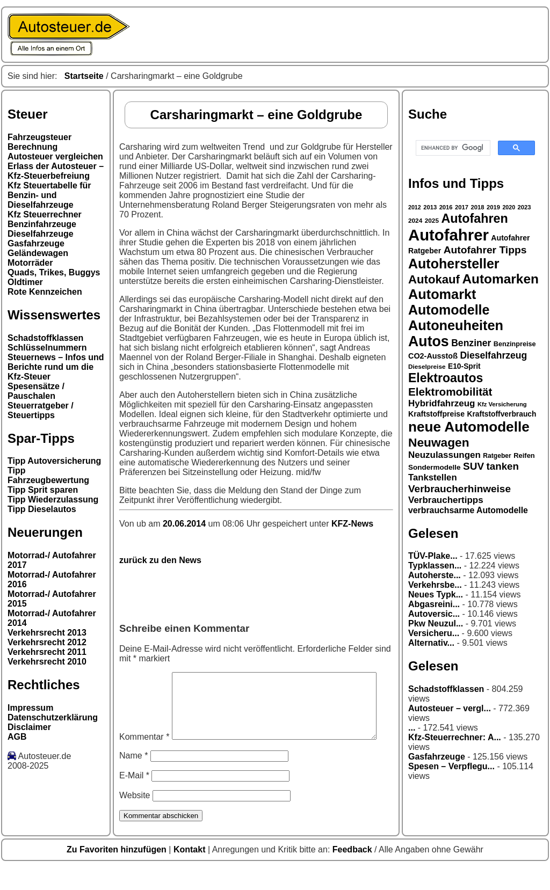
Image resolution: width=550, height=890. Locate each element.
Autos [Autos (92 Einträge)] (428, 341)
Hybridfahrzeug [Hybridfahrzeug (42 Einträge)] (441, 403)
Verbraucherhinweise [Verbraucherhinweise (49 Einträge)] (459, 488)
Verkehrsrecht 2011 (47, 651)
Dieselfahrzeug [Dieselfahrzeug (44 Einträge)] (493, 355)
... (411, 727)
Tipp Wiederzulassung (53, 499)
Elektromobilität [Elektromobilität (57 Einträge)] (450, 391)
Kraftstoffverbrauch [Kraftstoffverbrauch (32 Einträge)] (502, 414)
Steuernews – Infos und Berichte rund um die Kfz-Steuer (56, 367)
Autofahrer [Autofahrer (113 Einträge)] (448, 235)
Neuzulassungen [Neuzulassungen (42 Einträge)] (444, 455)
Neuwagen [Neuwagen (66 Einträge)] (438, 442)
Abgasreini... (434, 604)
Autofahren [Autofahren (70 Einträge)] (474, 218)
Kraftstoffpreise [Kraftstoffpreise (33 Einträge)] (436, 414)
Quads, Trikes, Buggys (54, 272)
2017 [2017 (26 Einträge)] (461, 207)
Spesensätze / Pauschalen (36, 391)
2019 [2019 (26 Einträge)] (493, 207)
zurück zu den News (160, 560)
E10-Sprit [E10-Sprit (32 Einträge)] (464, 366)
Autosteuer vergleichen (55, 156)
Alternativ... (431, 642)
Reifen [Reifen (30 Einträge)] (524, 455)
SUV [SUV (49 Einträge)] (473, 466)
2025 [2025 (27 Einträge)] (432, 220)
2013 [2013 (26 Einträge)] (430, 207)
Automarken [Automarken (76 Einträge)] (500, 279)
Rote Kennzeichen (45, 291)
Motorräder (30, 262)
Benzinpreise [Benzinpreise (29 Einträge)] (515, 344)
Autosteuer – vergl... (449, 708)
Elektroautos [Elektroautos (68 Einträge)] (445, 378)
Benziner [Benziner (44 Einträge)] (471, 343)
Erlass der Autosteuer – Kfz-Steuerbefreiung (56, 171)
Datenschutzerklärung (53, 717)
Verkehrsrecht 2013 (47, 632)
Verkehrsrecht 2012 (47, 642)
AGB (17, 736)
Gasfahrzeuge (36, 243)
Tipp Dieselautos (42, 509)
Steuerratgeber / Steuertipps (41, 410)
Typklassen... (434, 565)
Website (134, 817)
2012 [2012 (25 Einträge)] (414, 207)
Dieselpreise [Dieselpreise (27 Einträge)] (427, 366)
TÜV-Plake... (433, 555)
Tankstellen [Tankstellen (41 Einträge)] (432, 477)
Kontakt (190, 872)
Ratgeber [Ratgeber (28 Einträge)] (497, 455)
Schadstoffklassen (45, 337)
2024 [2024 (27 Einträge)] (415, 220)
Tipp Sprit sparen (43, 489)
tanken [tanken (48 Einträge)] (503, 466)
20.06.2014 (185, 523)
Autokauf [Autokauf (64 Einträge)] (434, 279)
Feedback (353, 872)
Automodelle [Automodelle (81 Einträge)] (449, 309)
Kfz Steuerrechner (45, 214)
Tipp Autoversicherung (54, 460)
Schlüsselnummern (47, 347)
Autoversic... (434, 613)
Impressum (30, 707)
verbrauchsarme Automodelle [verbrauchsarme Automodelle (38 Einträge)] (468, 510)
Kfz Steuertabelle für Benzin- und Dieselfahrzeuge (49, 195)
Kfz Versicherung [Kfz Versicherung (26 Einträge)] (502, 404)
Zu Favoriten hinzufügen (118, 872)
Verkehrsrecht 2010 (47, 661)
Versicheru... (433, 633)
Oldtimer (25, 282)
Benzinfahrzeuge (42, 224)
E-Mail (134, 798)
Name (133, 778)
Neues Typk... (435, 594)
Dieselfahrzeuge (41, 233)
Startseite (84, 76)
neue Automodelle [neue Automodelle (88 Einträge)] (469, 427)
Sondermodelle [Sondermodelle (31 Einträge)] (434, 467)
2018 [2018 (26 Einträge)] (477, 207)
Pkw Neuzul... (435, 623)
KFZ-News (352, 523)
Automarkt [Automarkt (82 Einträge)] (442, 294)
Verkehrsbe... (435, 584)
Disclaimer (29, 727)
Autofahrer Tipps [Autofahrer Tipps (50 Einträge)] (485, 250)
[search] (452, 148)
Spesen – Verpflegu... (451, 766)
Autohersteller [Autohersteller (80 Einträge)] (454, 263)
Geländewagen (38, 253)
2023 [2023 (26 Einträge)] (524, 207)
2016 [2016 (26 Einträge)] (446, 207)
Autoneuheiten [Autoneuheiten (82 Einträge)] (455, 325)
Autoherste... (434, 575)
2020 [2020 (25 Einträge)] (508, 207)
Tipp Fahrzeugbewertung (48, 475)
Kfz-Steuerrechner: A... (454, 737)
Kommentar (144, 676)
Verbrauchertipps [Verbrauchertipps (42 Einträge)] (445, 500)
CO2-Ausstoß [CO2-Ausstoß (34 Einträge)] (433, 356)
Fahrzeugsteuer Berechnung (39, 142)
